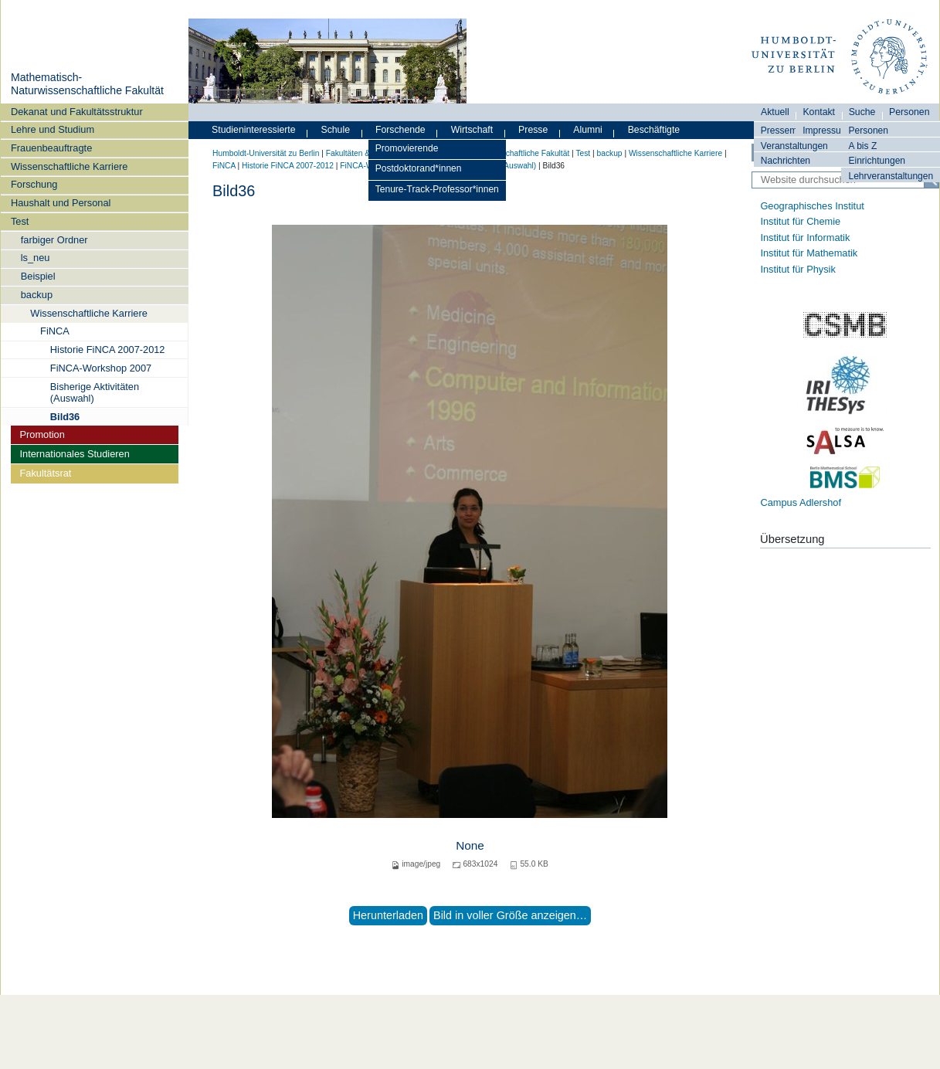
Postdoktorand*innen (418, 168)
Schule (335, 129)
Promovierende (407, 148)
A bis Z (862, 146)
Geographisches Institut (812, 206)
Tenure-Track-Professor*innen (437, 189)
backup (37, 294)
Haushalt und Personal (60, 203)
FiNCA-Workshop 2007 (100, 368)
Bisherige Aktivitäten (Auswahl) (94, 392)
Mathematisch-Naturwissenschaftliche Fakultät (87, 84)
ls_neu (35, 257)
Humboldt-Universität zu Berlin (265, 153)
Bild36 (65, 417)
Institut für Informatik (805, 237)
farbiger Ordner (54, 240)
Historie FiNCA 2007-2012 (107, 349)
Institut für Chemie (800, 221)
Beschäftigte (654, 129)
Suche (862, 112)
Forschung (34, 184)
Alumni (587, 129)
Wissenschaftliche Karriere (69, 166)
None (470, 845)
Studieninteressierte (253, 129)
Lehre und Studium (52, 129)
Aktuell (775, 112)
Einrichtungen (876, 160)
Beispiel (38, 276)
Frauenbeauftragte (51, 148)
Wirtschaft (472, 129)
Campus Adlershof (800, 502)
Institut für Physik (797, 269)
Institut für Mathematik (808, 253)
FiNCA (55, 331)
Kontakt (819, 112)
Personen (868, 130)
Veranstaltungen (794, 146)
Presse (533, 129)
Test (20, 221)
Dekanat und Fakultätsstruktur (77, 111)
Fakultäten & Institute (363, 153)
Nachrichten (785, 160)
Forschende (400, 129)
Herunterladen (388, 915)
